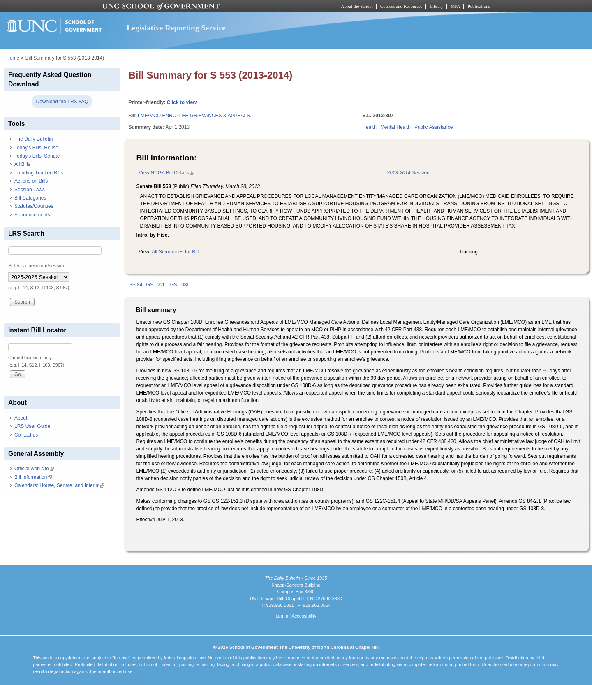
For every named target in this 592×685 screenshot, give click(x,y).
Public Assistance (433, 127)
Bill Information (33, 477)
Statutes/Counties (33, 206)
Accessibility (303, 615)
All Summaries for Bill (175, 252)
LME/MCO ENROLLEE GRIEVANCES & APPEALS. (195, 115)
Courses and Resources (401, 6)
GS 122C (156, 285)
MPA (455, 6)
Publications (478, 6)
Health (369, 127)
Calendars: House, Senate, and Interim (59, 485)
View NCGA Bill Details (166, 173)
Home (12, 58)
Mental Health (395, 127)
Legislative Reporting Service (176, 27)
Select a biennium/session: (37, 266)
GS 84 (135, 285)
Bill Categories (30, 198)
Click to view (182, 102)
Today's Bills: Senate (37, 156)
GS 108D (180, 285)
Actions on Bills (31, 181)
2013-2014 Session (408, 173)
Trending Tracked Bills (38, 173)
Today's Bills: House (36, 148)
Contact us (26, 435)
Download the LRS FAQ (62, 101)
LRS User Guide (32, 426)
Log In (281, 615)
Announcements (32, 215)
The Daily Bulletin (33, 139)
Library (436, 6)
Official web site (34, 468)
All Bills (22, 164)
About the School (357, 6)
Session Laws (29, 190)
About (20, 418)
